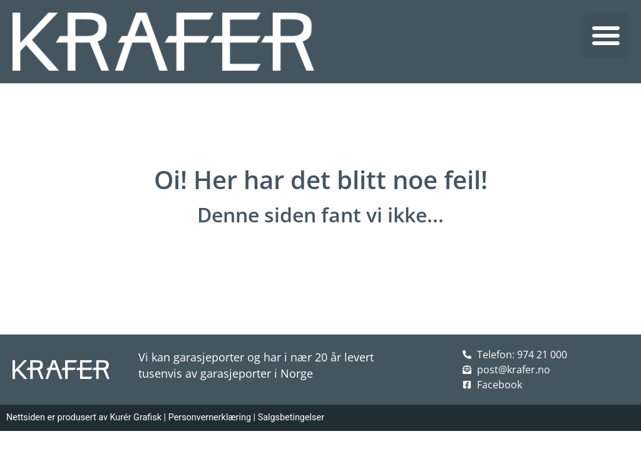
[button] (605, 35)
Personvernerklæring (209, 417)
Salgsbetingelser (291, 417)
